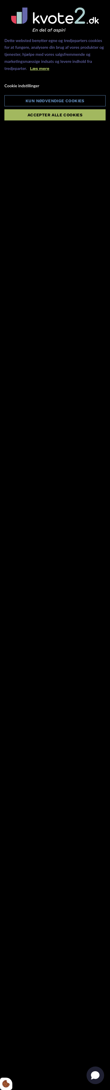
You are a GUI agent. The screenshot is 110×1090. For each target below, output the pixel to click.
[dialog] (55, 545)
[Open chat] (95, 1075)
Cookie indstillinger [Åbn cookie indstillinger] (21, 85)
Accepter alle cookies (55, 115)
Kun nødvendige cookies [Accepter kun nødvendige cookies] (55, 100)
